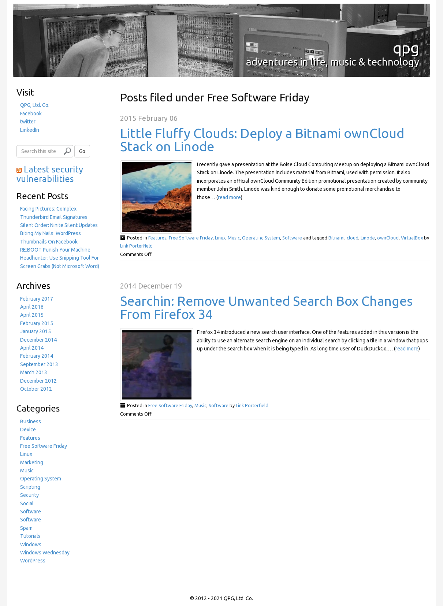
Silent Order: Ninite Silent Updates (59, 225)
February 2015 (36, 323)
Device (28, 429)
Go (82, 151)
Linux (220, 237)
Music (234, 237)
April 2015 (32, 315)
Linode (368, 237)
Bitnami (336, 237)
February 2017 (36, 299)
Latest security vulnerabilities (49, 174)
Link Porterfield (136, 245)
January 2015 (35, 331)
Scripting (30, 487)
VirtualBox (412, 237)
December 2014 (38, 340)
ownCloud (388, 237)
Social (27, 503)
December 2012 (38, 381)
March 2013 (33, 372)
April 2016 (32, 307)
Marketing (31, 462)
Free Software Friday (191, 237)
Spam (26, 528)
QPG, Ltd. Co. (34, 105)
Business (30, 421)
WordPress (32, 561)
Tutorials (30, 536)
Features (157, 237)
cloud (352, 237)
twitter (28, 121)
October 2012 (36, 389)
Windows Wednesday (45, 552)
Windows (30, 544)
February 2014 (36, 356)
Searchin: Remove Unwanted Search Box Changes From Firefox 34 (266, 307)
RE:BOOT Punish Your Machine (55, 250)
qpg (406, 47)
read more (229, 197)
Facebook (31, 113)
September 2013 (39, 364)
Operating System (261, 237)
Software (292, 237)
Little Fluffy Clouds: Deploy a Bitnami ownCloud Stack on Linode (262, 140)
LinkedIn (29, 130)
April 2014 (32, 348)
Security (29, 495)
